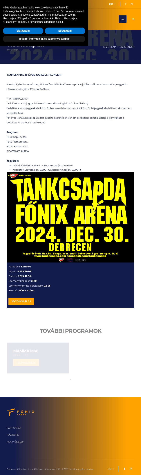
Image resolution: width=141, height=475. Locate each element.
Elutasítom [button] (23, 459)
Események (127, 47)
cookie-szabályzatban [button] (35, 443)
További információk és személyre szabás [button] (44, 467)
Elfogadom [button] (65, 459)
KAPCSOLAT (14, 428)
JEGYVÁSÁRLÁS (21, 302)
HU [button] (112, 4)
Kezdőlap (109, 47)
